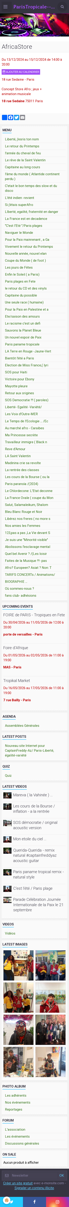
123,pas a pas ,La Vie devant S (27, 533)
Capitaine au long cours (22, 167)
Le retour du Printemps (22, 146)
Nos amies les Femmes (22, 526)
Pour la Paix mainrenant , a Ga (27, 240)
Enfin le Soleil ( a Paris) (22, 274)
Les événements (17, 1136)
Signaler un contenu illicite (34, 1188)
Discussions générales (22, 1143)
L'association (15, 1130)
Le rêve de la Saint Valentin (25, 160)
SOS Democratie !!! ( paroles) (26, 400)
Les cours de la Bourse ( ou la (27, 477)
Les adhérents (15, 1095)
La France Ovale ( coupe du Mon (29, 498)
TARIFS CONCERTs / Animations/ (30, 575)
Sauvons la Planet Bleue (23, 330)
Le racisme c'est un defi (22, 323)
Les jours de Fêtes (19, 267)
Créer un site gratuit (18, 1183)
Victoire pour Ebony (19, 379)
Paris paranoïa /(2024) (21, 484)
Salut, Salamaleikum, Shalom (26, 505)
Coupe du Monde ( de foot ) (25, 261)
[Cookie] (6, 1200)
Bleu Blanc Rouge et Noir (23, 512)
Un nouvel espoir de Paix (23, 337)
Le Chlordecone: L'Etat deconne (28, 491)
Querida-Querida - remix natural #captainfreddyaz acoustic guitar (35, 855)
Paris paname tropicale (22, 344)
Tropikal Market (16, 680)
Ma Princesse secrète (21, 435)
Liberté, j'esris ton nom (22, 139)
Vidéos (10, 933)
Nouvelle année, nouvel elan (26, 254)
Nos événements (17, 1102)
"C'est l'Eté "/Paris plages (23, 226)
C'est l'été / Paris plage (32, 888)
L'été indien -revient (19, 198)
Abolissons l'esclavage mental (27, 547)
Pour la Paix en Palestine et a (27, 309)
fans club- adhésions (20, 596)
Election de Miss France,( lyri (26, 365)
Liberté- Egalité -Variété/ (23, 407)
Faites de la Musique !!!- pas (26, 561)
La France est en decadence (26, 219)
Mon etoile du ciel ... (29, 839)
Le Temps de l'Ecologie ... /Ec (26, 421)
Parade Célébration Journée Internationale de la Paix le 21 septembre (38, 904)
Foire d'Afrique (15, 647)
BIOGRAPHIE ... (16, 582)
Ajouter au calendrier (21, 72)
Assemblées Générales (22, 726)
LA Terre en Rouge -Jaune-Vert (28, 351)
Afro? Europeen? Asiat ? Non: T (28, 568)
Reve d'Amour (15, 449)
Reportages (13, 1109)
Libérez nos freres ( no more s (27, 519)
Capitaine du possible (21, 295)
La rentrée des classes (22, 470)
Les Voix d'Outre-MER (21, 414)
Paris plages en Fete (20, 281)
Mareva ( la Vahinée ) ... (33, 794)
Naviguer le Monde (19, 233)
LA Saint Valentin (18, 456)
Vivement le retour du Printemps (29, 247)
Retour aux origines (19, 393)
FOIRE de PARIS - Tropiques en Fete (34, 615)
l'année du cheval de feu (23, 153)
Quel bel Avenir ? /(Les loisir (26, 554)
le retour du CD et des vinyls (26, 288)
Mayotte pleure (16, 386)
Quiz (8, 776)
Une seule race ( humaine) (24, 302)
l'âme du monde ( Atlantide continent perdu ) (32, 176)
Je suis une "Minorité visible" (26, 540)
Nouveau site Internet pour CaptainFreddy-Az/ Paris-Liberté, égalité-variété (29, 750)
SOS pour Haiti (16, 372)
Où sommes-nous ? (19, 589)
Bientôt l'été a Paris (19, 358)
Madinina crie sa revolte (23, 463)
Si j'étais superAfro (19, 205)
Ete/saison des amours (22, 316)
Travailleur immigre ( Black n (26, 442)
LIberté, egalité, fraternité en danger (31, 212)
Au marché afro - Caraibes (24, 428)
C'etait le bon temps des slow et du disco (31, 188)
